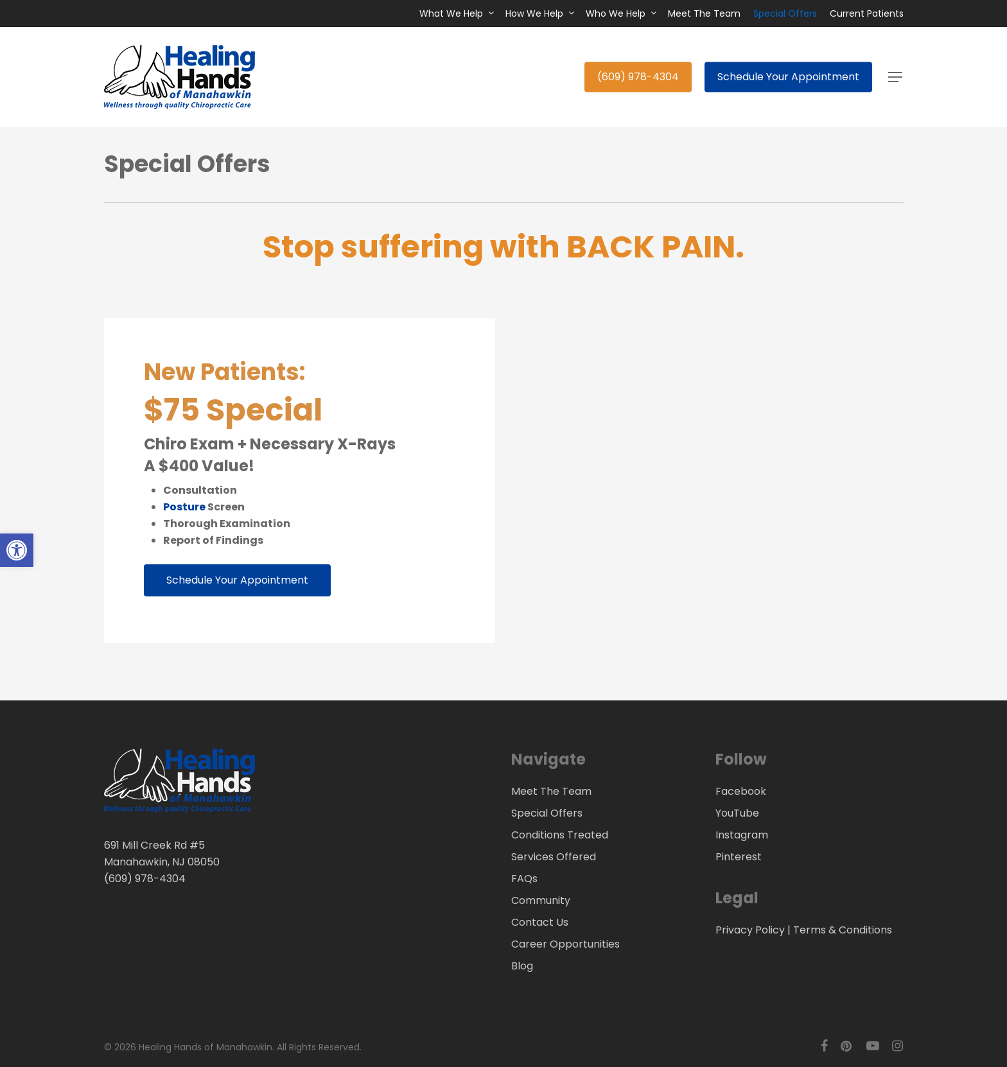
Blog (522, 966)
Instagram (741, 835)
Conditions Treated (559, 835)
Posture (184, 506)
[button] (896, 77)
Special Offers (546, 813)
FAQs (524, 878)
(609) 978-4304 (145, 878)
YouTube (737, 813)
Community (540, 900)
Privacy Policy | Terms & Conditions (803, 930)
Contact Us (539, 922)
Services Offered (553, 856)
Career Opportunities (565, 944)
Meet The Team (551, 791)
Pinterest (738, 856)
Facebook (740, 791)
